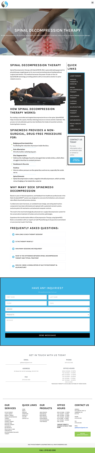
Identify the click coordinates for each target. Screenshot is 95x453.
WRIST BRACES (43, 417)
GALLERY (24, 417)
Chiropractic (75, 129)
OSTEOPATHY (74, 116)
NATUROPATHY (75, 120)
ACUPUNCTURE (75, 107)
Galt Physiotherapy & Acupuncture (47, 220)
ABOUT (24, 410)
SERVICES (24, 412)
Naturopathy (8, 427)
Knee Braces (43, 414)
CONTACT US (25, 418)
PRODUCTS (25, 415)
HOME (23, 409)
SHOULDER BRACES (44, 420)
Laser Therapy (9, 414)
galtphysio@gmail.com (81, 427)
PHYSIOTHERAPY (9, 412)
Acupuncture (8, 423)
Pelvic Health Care (10, 429)
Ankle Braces (43, 412)
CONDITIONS (25, 413)
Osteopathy (8, 426)
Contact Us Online (76, 160)
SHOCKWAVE (8, 420)
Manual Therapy (9, 415)
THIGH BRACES (43, 421)
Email (26, 360)
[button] (92, 2)
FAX (26, 377)
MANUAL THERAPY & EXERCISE (74, 82)
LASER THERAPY (75, 76)
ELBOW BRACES (43, 418)
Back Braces (43, 415)
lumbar (31, 214)
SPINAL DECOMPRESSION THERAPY (76, 89)
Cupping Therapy (9, 421)
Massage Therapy (9, 424)
